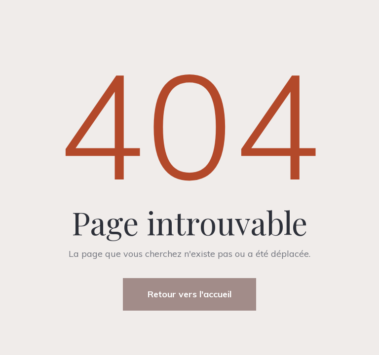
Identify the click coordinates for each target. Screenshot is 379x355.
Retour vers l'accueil (189, 294)
